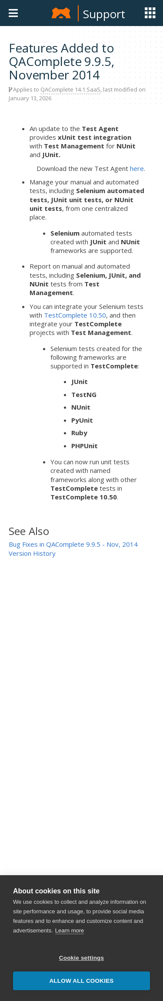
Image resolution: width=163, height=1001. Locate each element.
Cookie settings (81, 958)
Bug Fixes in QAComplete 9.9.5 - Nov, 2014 (73, 544)
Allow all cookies (81, 981)
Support (104, 14)
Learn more (69, 930)
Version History (32, 553)
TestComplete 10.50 (75, 315)
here (137, 168)
